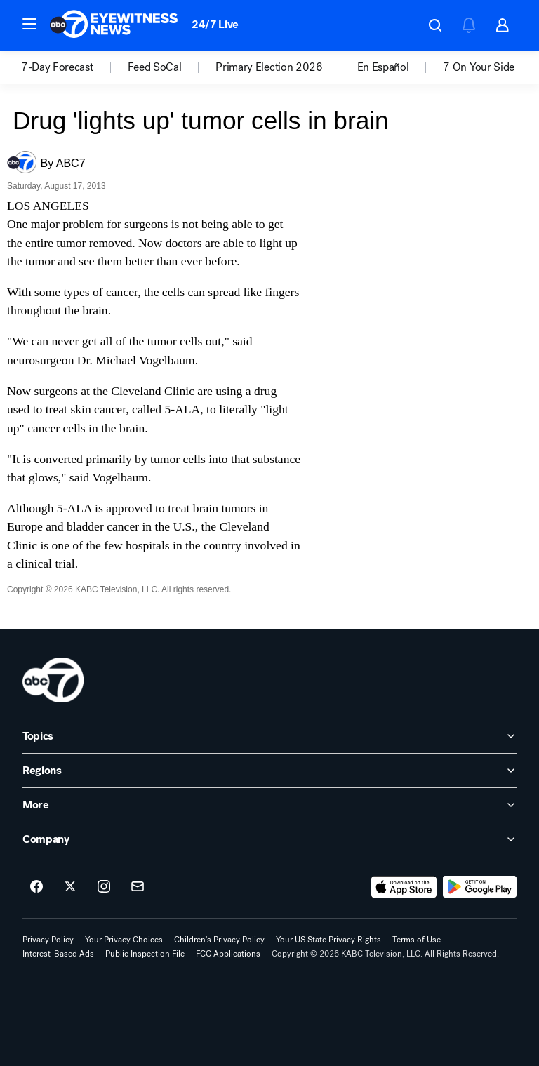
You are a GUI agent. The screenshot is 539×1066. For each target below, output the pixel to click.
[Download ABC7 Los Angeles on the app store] (404, 887)
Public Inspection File (145, 954)
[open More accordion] (269, 805)
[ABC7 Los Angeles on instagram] (104, 887)
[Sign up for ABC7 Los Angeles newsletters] (138, 887)
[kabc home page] (53, 680)
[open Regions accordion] (269, 770)
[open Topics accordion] (269, 736)
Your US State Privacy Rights (328, 939)
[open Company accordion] (269, 839)
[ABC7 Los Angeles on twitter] (70, 887)
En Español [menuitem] (383, 67)
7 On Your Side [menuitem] (478, 67)
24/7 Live (215, 24)
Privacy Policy (48, 939)
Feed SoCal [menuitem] (155, 67)
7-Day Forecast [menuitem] (57, 67)
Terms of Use (416, 939)
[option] (74, 67)
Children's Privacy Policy (219, 939)
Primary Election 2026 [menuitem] (268, 67)
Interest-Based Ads (58, 954)
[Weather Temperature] (392, 25)
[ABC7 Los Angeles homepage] (114, 25)
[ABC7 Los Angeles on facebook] (36, 887)
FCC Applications (228, 954)
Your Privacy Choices (124, 939)
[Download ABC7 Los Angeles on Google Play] (480, 887)
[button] (29, 24)
